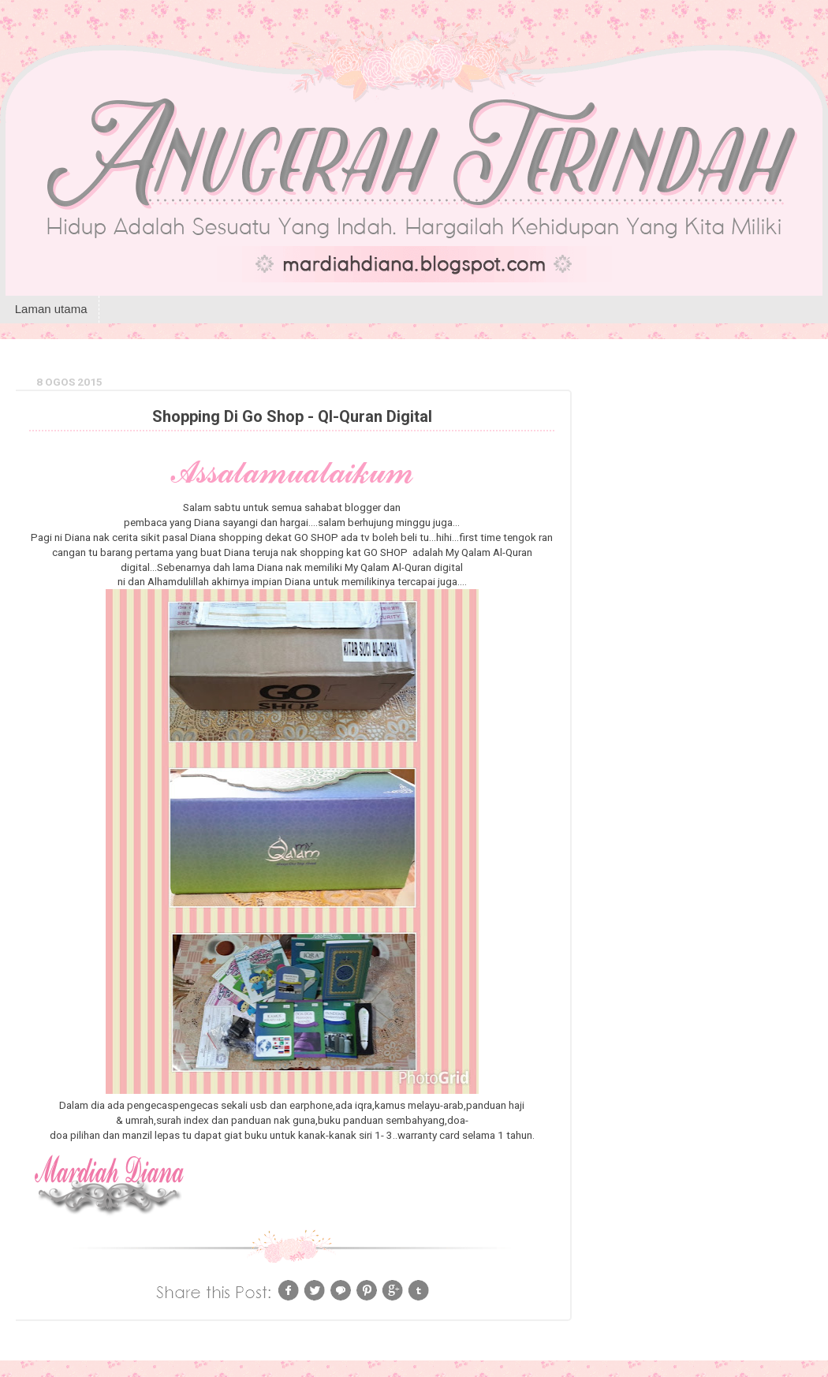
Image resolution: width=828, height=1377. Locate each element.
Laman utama (51, 308)
